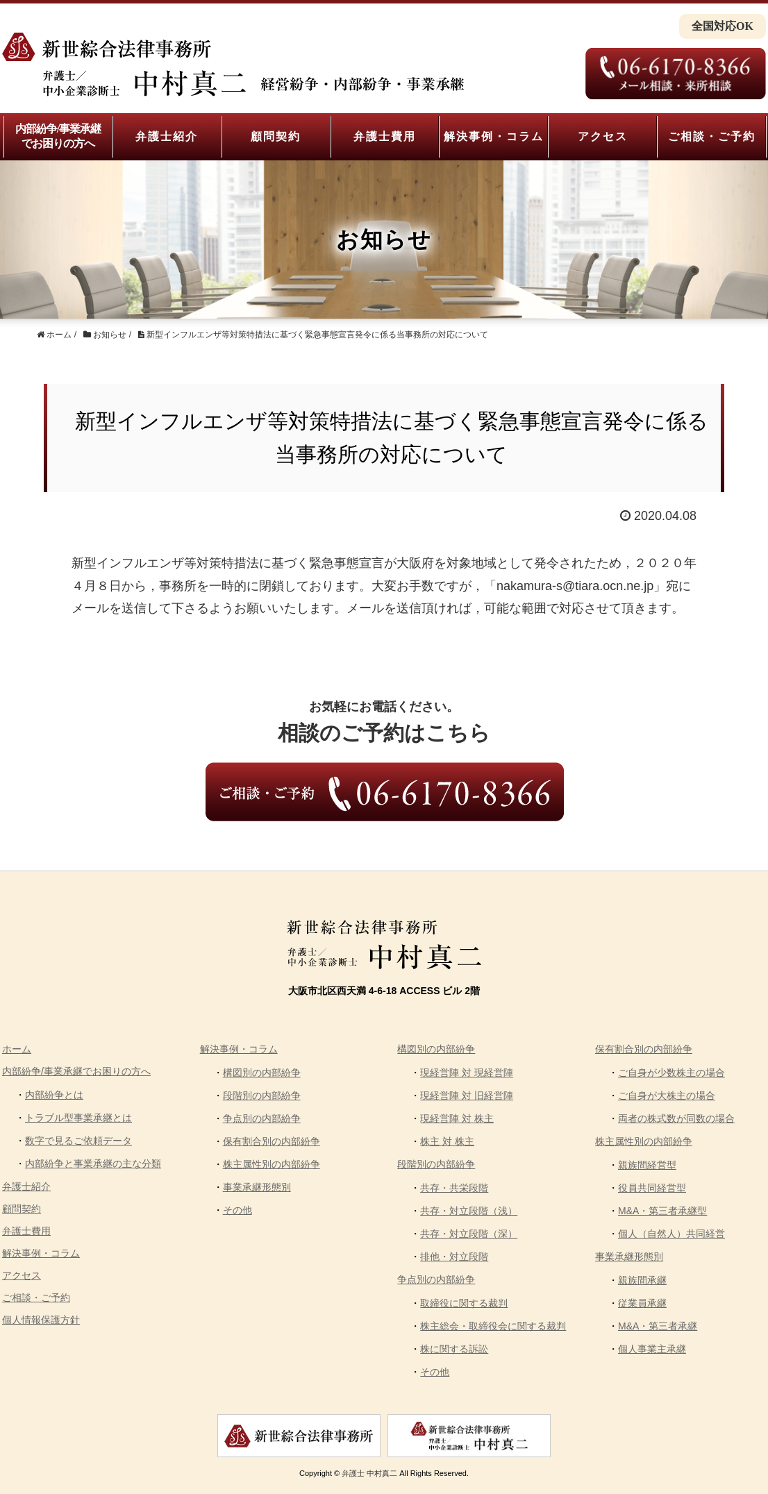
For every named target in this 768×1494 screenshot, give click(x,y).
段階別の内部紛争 (262, 1095)
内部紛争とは (54, 1094)
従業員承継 (642, 1303)
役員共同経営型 (652, 1187)
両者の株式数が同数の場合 (676, 1118)
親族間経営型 (647, 1164)
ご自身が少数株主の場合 (671, 1072)
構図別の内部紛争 (262, 1072)
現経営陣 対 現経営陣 (466, 1072)
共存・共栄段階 (454, 1187)
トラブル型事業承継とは (78, 1117)
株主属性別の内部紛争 (271, 1164)
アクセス (603, 136)
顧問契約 (276, 136)
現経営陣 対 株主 (457, 1118)
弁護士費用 (384, 136)
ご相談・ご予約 (712, 136)
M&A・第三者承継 (657, 1326)
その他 (237, 1210)
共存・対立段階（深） (468, 1233)
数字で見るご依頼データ (78, 1140)
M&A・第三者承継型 (662, 1210)
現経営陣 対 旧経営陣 (466, 1095)
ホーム (16, 1049)
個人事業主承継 (652, 1348)
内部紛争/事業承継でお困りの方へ (58, 136)
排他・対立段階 (454, 1256)
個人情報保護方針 (41, 1319)
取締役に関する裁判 (464, 1303)
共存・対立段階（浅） (468, 1210)
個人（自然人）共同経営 (671, 1233)
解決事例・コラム (494, 136)
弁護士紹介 (166, 136)
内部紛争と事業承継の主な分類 (93, 1163)
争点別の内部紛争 (262, 1118)
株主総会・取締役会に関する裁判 (493, 1326)
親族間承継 (642, 1280)
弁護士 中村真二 (369, 1473)
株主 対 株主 (447, 1141)
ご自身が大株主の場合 (666, 1095)
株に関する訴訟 (454, 1348)
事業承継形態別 (257, 1187)
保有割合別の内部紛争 (271, 1141)
